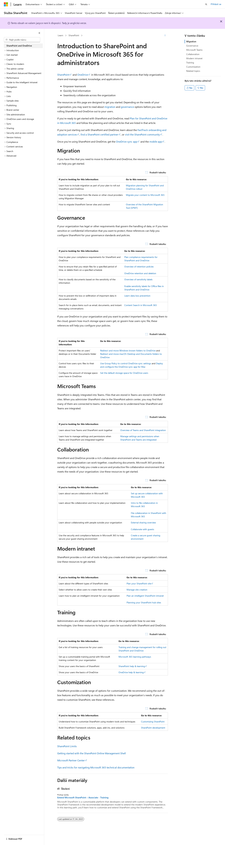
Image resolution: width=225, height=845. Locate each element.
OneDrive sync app (126, 141)
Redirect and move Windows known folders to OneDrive (128, 350)
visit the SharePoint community (142, 134)
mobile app (155, 141)
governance (127, 106)
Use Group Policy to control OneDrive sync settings (125, 363)
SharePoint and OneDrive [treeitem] (19, 45)
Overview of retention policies (139, 266)
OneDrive (82, 74)
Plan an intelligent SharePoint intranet (145, 595)
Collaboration (192, 54)
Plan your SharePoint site (139, 583)
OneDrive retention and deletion (140, 273)
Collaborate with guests (142, 529)
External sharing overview (143, 522)
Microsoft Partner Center (71, 760)
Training (190, 62)
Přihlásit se (216, 4)
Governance (192, 45)
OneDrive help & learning (131, 672)
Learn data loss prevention (137, 295)
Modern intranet (194, 58)
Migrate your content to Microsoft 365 (145, 194)
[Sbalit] (39, 33)
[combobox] (22, 39)
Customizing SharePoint (153, 721)
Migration (191, 41)
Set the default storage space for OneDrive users (124, 372)
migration (109, 106)
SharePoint (74, 35)
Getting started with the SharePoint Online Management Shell (91, 753)
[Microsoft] (6, 4)
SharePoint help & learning (132, 666)
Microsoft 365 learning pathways (135, 656)
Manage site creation (137, 589)
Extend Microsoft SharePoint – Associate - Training (82, 797)
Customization (193, 66)
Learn (60, 35)
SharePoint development (153, 727)
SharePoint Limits (67, 746)
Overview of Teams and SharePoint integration (143, 430)
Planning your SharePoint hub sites (144, 602)
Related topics (193, 70)
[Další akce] (165, 35)
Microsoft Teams (194, 49)
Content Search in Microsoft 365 (140, 305)
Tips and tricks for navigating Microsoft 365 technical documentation (95, 767)
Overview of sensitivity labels (138, 279)
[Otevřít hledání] (206, 4)
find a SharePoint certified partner (99, 134)
